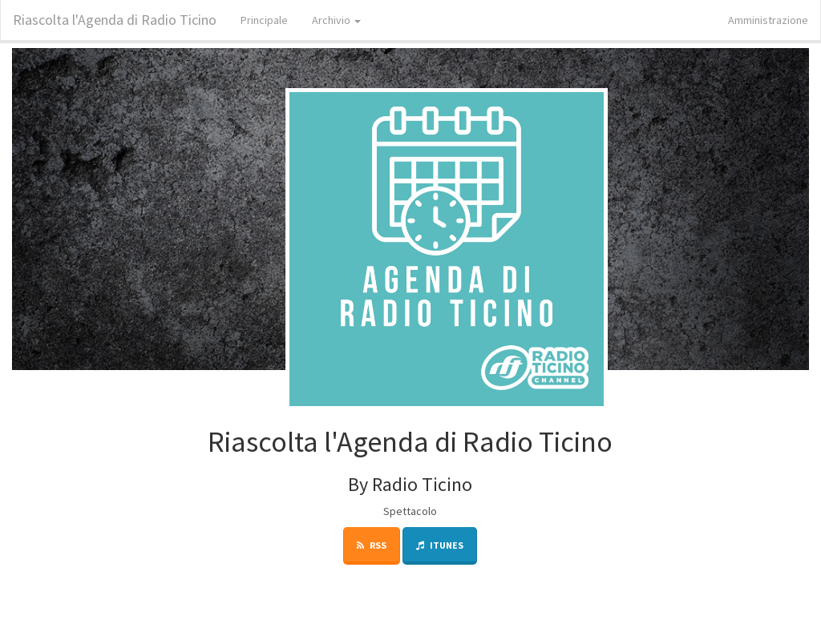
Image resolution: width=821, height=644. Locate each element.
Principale (264, 20)
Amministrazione (768, 20)
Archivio (336, 20)
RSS (371, 545)
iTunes (439, 545)
